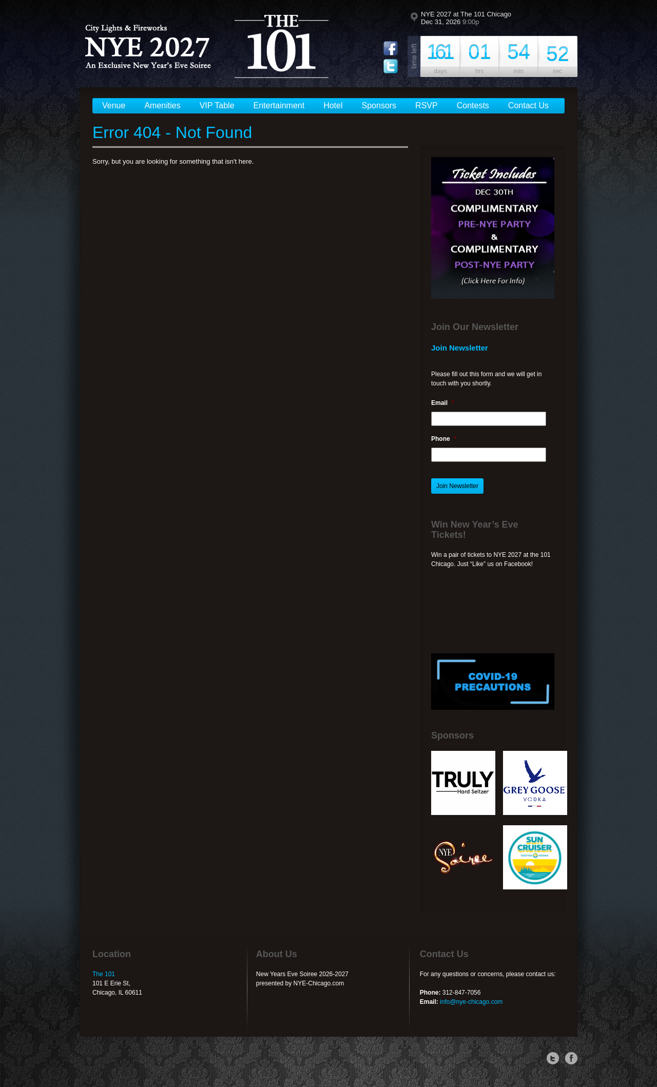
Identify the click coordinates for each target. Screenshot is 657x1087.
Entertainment (279, 105)
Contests (473, 105)
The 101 (103, 974)
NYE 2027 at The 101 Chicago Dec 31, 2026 (466, 18)
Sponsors (379, 105)
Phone (443, 438)
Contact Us (528, 105)
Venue (113, 105)
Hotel (332, 105)
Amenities (162, 105)
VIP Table (217, 105)
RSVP (426, 105)
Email (442, 402)
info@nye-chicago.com (471, 1001)
